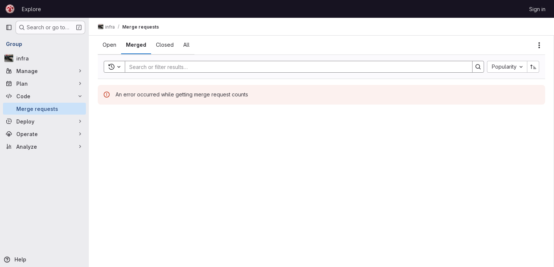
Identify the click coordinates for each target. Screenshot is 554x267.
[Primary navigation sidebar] (9, 27)
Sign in (537, 9)
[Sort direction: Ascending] (533, 67)
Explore (31, 9)
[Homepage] (10, 9)
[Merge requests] (44, 109)
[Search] (295, 66)
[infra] (44, 58)
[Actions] (539, 45)
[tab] (109, 45)
